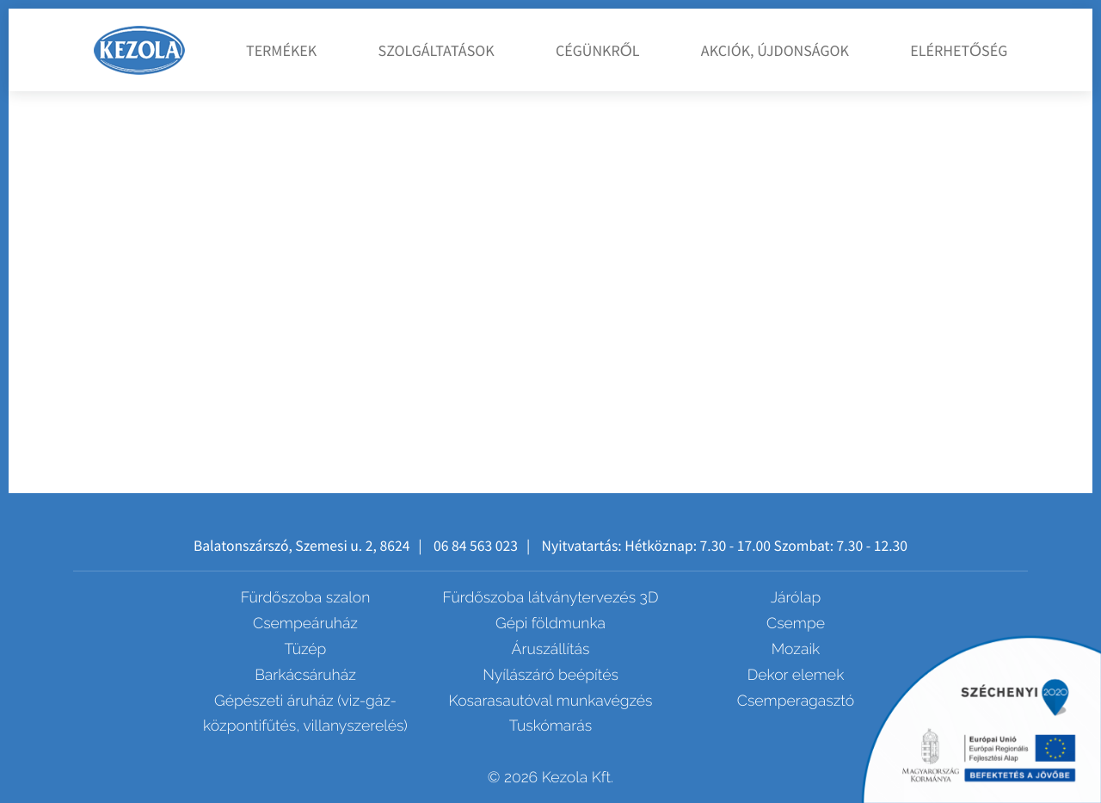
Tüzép (306, 649)
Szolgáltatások (436, 50)
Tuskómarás (550, 726)
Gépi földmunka (550, 624)
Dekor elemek (796, 675)
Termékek (281, 50)
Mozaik (796, 649)
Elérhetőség (958, 50)
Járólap (796, 598)
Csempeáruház (305, 624)
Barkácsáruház (305, 675)
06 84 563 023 (476, 545)
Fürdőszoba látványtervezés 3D (551, 598)
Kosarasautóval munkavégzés (550, 701)
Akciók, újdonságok (775, 50)
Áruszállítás (551, 649)
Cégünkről (598, 50)
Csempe (795, 624)
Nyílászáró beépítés (550, 675)
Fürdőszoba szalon (306, 598)
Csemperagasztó (795, 701)
